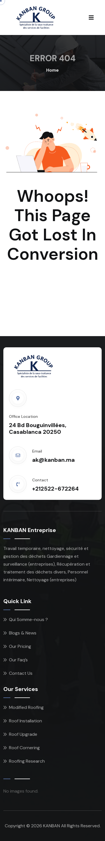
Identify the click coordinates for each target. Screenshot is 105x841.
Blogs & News (22, 633)
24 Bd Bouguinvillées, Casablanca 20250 (37, 428)
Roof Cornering (24, 748)
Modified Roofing (26, 707)
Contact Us (20, 673)
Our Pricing (20, 646)
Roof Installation (25, 721)
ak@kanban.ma (53, 459)
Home (52, 70)
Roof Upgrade (23, 734)
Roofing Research (27, 761)
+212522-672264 (55, 488)
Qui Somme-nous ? (28, 619)
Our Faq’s (18, 660)
